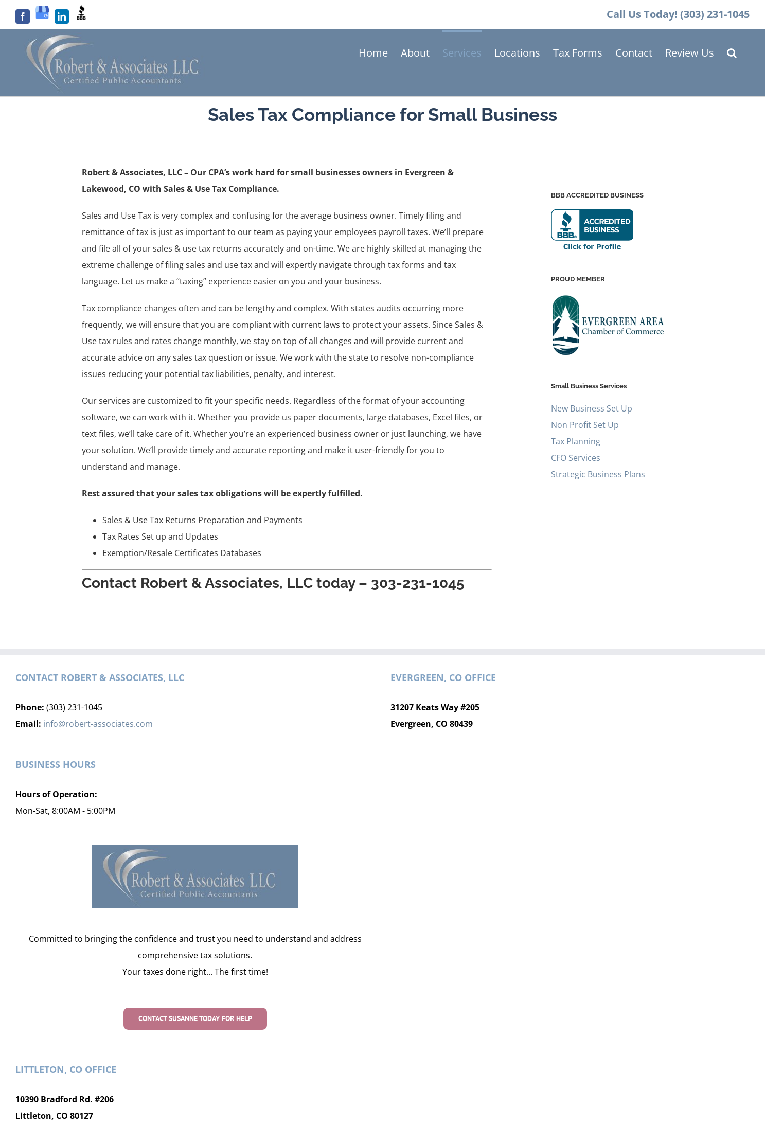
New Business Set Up (591, 408)
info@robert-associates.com (98, 723)
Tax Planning (575, 441)
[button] (732, 51)
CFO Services (575, 457)
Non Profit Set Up (585, 425)
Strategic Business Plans (598, 474)
